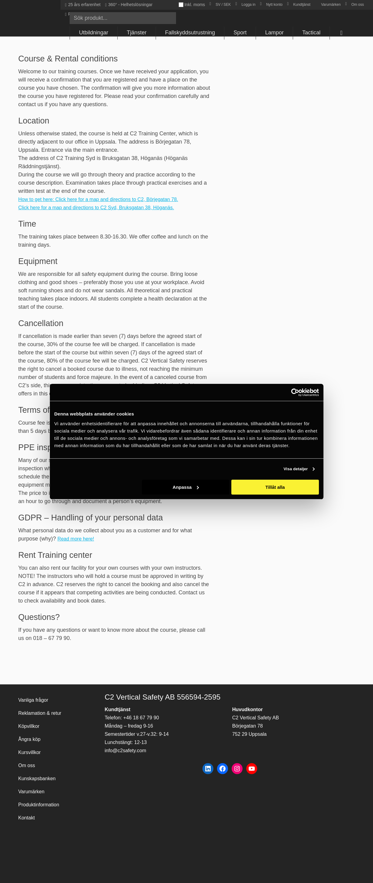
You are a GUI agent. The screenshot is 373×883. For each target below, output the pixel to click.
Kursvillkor (30, 743)
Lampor (274, 33)
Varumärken (330, 4)
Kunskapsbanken (39, 772)
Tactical (311, 33)
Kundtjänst (301, 4)
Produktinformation (41, 802)
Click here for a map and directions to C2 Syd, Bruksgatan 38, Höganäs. (105, 207)
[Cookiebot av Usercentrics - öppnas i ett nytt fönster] (292, 392)
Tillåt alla (275, 487)
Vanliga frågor (35, 684)
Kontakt (27, 816)
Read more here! (77, 539)
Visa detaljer (293, 469)
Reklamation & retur (42, 699)
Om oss (357, 4)
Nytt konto (274, 4)
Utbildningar (93, 33)
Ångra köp (30, 728)
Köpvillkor (30, 714)
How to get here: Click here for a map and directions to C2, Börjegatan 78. (108, 199)
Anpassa (186, 487)
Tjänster (137, 33)
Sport (240, 33)
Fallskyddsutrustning (190, 33)
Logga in (248, 4)
